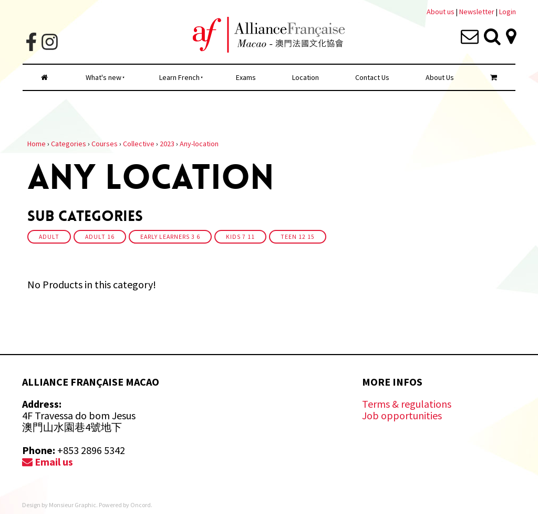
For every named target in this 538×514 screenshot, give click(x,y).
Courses (104, 143)
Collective (138, 143)
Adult (49, 236)
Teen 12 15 (298, 236)
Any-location (199, 143)
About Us (440, 77)
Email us (47, 461)
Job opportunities (402, 415)
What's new (103, 77)
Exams (246, 77)
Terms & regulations (406, 403)
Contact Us (372, 77)
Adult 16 (100, 236)
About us (440, 11)
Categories (68, 143)
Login (507, 11)
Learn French (179, 77)
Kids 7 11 (240, 236)
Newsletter (477, 11)
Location (305, 77)
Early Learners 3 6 (170, 236)
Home (36, 143)
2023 (167, 143)
